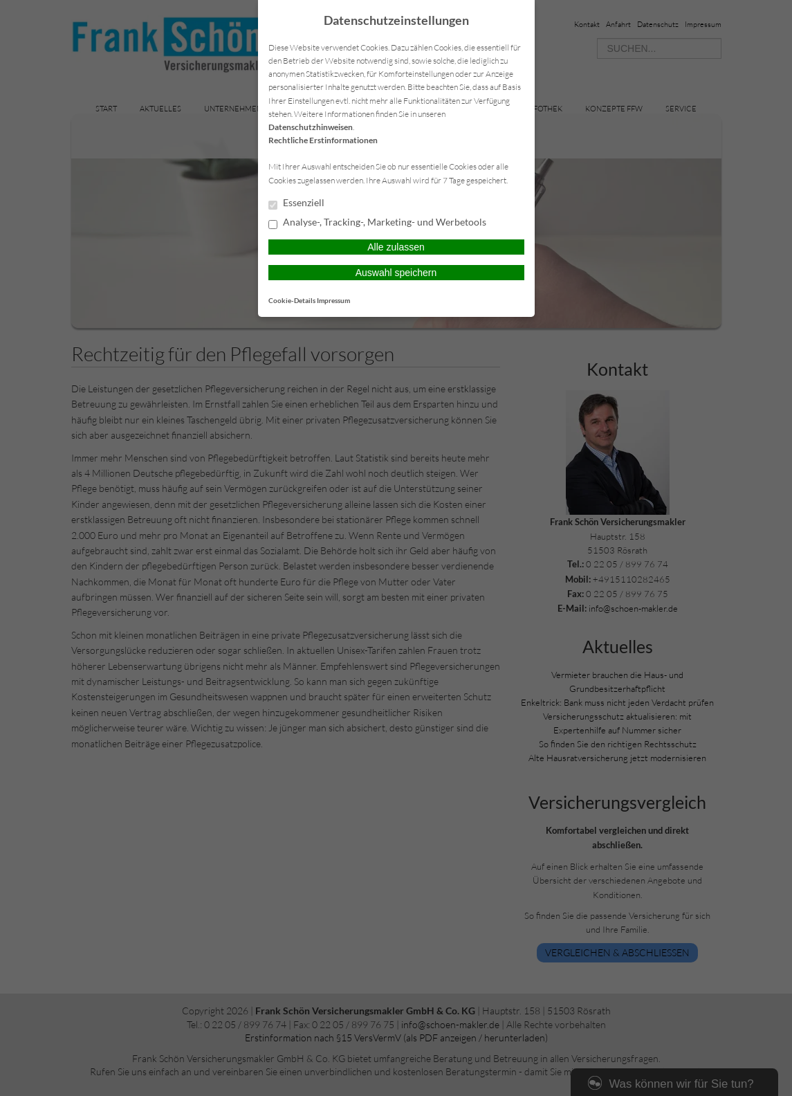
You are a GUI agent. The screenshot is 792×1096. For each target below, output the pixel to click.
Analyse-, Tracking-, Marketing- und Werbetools (377, 223)
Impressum (333, 300)
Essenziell (296, 203)
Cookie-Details (291, 300)
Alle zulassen (396, 247)
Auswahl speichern (396, 272)
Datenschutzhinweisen (310, 127)
